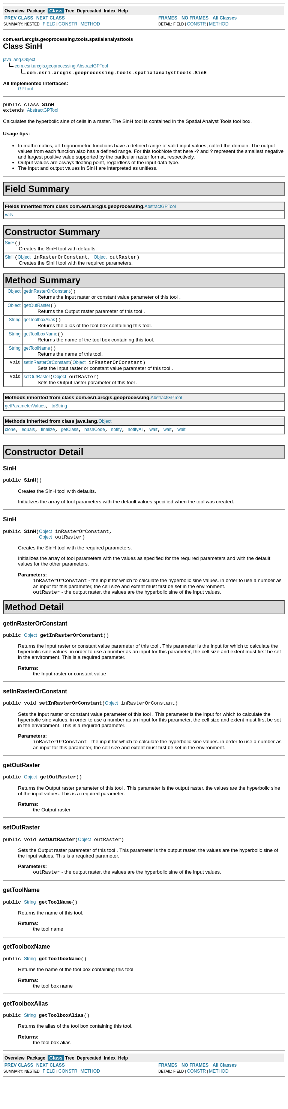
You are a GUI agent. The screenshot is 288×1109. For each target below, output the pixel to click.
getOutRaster (37, 312)
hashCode (94, 444)
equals (28, 444)
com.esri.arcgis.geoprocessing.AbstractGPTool (61, 66)
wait (154, 444)
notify (116, 444)
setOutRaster (37, 389)
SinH (10, 246)
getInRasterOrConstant (47, 296)
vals (9, 217)
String (15, 327)
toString (59, 419)
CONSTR (68, 24)
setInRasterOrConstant (47, 373)
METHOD (90, 24)
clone (10, 444)
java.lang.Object (19, 59)
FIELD (49, 24)
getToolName (37, 358)
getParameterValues (25, 419)
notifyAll (136, 444)
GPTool (25, 88)
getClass (69, 444)
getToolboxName (40, 343)
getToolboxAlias (39, 327)
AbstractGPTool (42, 112)
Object (24, 261)
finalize (48, 444)
